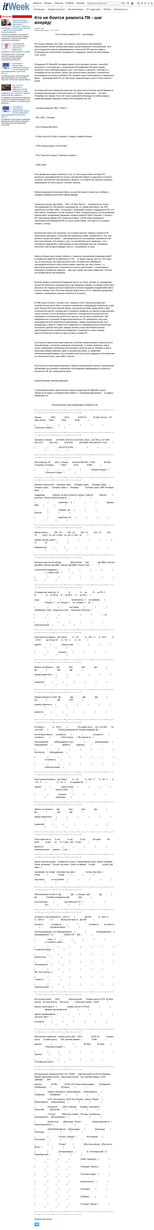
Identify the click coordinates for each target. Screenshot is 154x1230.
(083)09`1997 (39, 28)
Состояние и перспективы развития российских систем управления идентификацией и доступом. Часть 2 (15, 112)
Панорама (7, 17)
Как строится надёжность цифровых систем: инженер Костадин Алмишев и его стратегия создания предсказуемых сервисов (15, 90)
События (58, 3)
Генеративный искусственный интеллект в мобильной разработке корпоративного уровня (15, 48)
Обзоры (48, 3)
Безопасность (121, 9)
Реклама (81, 3)
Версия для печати (43, 1219)
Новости (37, 3)
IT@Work (70, 3)
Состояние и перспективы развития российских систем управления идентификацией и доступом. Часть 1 (15, 68)
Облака (107, 9)
